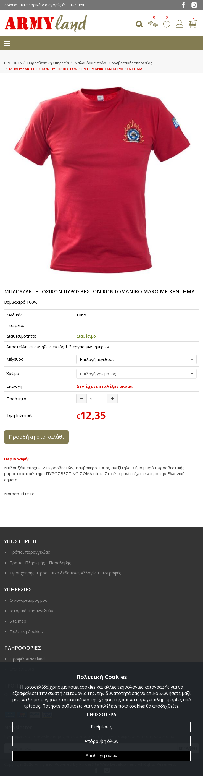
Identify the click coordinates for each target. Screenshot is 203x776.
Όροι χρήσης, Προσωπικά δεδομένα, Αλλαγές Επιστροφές (65, 573)
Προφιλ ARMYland (27, 659)
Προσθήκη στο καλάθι (36, 436)
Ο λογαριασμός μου (29, 600)
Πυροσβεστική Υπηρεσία (48, 62)
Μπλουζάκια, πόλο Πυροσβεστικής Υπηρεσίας (113, 62)
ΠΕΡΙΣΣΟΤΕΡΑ (101, 715)
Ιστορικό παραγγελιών (31, 610)
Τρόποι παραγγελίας (30, 552)
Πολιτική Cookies (26, 631)
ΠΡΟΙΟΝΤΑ (13, 62)
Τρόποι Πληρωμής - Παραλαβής (40, 562)
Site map (18, 621)
